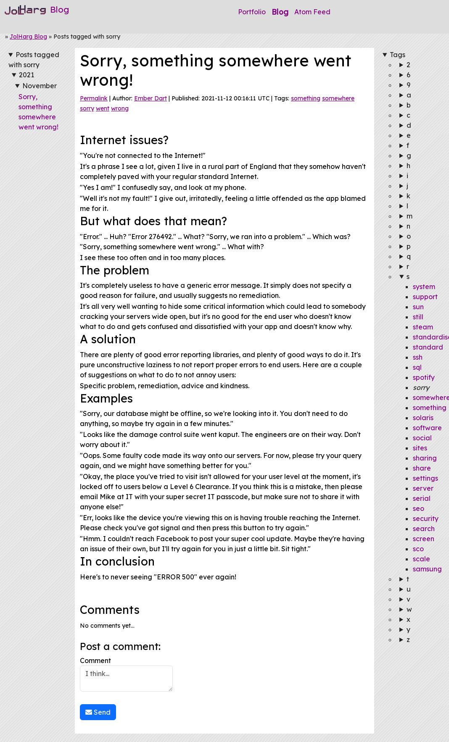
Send (98, 712)
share (422, 468)
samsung (427, 569)
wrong (120, 108)
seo (418, 508)
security (425, 518)
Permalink (94, 98)
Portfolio (252, 12)
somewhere (338, 98)
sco (418, 549)
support (425, 296)
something (305, 98)
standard (428, 347)
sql (417, 367)
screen (423, 538)
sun (418, 307)
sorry (87, 108)
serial (422, 498)
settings (425, 478)
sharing (425, 458)
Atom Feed (312, 12)
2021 (26, 75)
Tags (397, 54)
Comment (126, 674)
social (422, 438)
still (418, 317)
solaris (423, 417)
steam (423, 327)
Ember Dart (150, 98)
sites (420, 448)
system (424, 286)
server (423, 488)
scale (421, 559)
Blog (280, 11)
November (39, 86)
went (102, 108)
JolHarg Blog (28, 36)
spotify (424, 377)
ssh (418, 357)
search (424, 528)
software (427, 428)
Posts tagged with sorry (33, 59)
